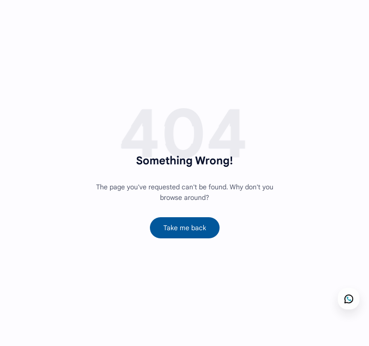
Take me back (184, 227)
